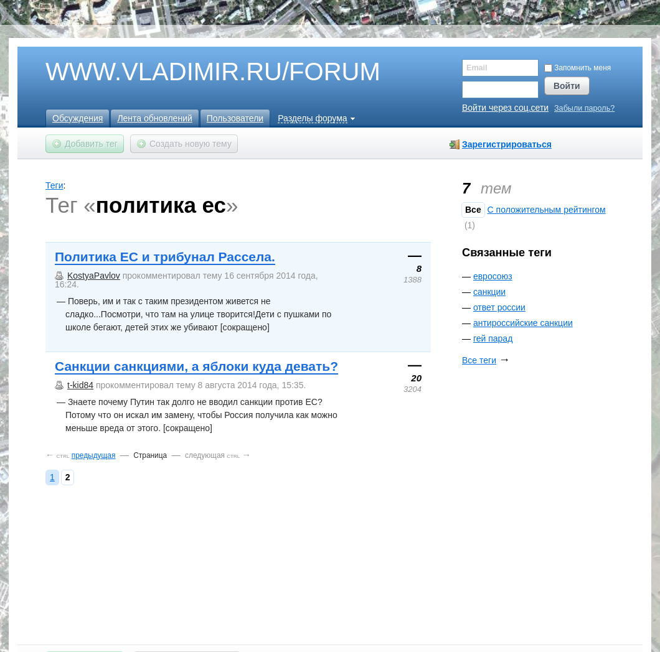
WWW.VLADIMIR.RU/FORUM (191, 72)
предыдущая (94, 455)
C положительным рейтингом (547, 210)
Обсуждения (77, 118)
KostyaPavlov (93, 276)
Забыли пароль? (584, 109)
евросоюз (492, 276)
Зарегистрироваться (507, 144)
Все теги (479, 360)
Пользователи (235, 118)
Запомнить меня (577, 67)
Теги (54, 185)
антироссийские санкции (523, 323)
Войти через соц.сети (505, 108)
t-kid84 (80, 385)
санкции (489, 292)
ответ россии (499, 307)
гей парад (492, 338)
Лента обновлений (154, 118)
